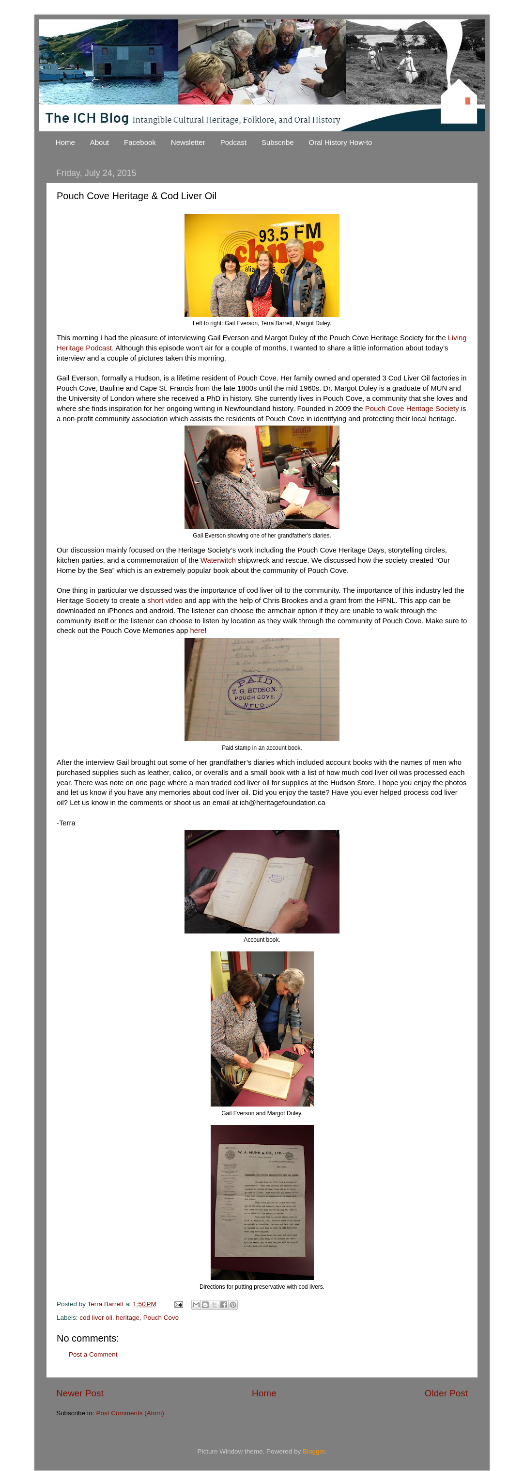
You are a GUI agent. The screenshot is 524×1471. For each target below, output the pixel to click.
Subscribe (278, 142)
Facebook (140, 142)
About (99, 142)
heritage (127, 1317)
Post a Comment (93, 1354)
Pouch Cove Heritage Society (412, 408)
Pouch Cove (161, 1317)
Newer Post (80, 1393)
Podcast (233, 142)
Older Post (446, 1393)
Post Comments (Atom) (130, 1413)
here (197, 630)
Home (65, 142)
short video (165, 600)
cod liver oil (95, 1317)
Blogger (314, 1451)
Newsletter (188, 142)
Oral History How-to (340, 142)
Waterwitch (219, 560)
